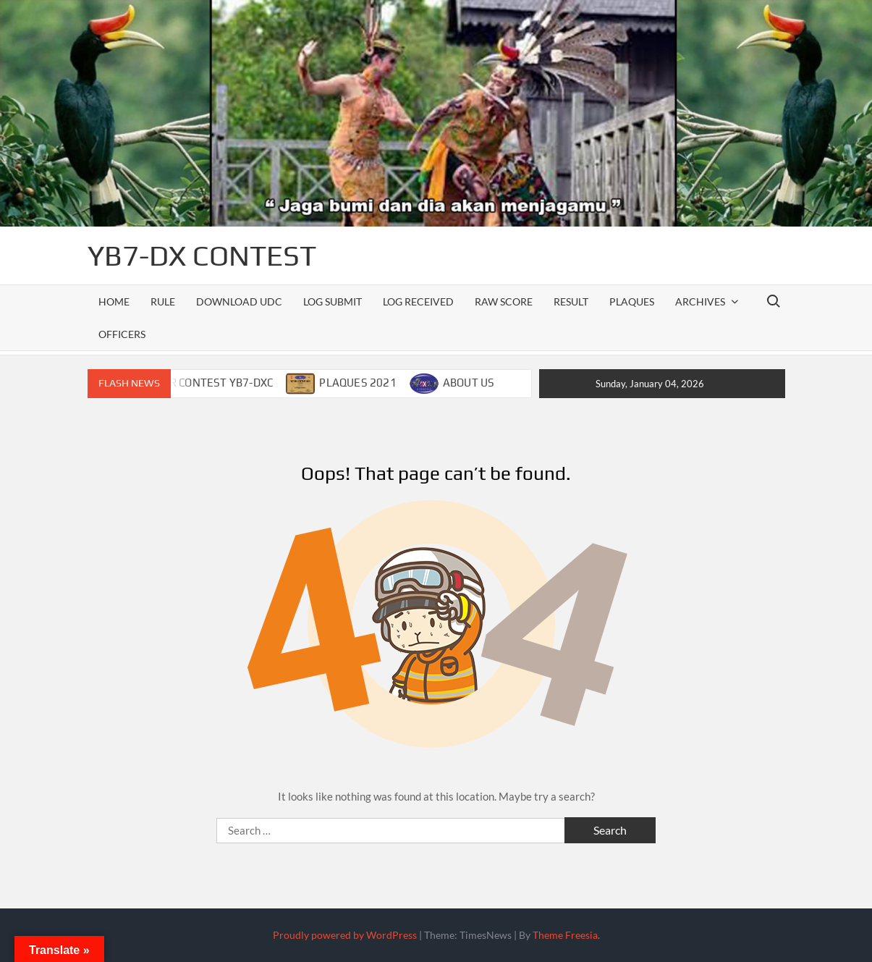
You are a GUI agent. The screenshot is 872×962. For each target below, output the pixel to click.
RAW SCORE (504, 301)
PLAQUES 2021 (357, 382)
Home (114, 301)
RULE (163, 301)
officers (121, 334)
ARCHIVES (700, 301)
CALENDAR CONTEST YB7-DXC (198, 382)
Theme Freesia (565, 935)
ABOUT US (469, 382)
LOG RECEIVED (418, 301)
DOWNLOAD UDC (239, 301)
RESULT (571, 301)
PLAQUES (631, 301)
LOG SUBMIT (332, 301)
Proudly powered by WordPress (345, 935)
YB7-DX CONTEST (202, 255)
